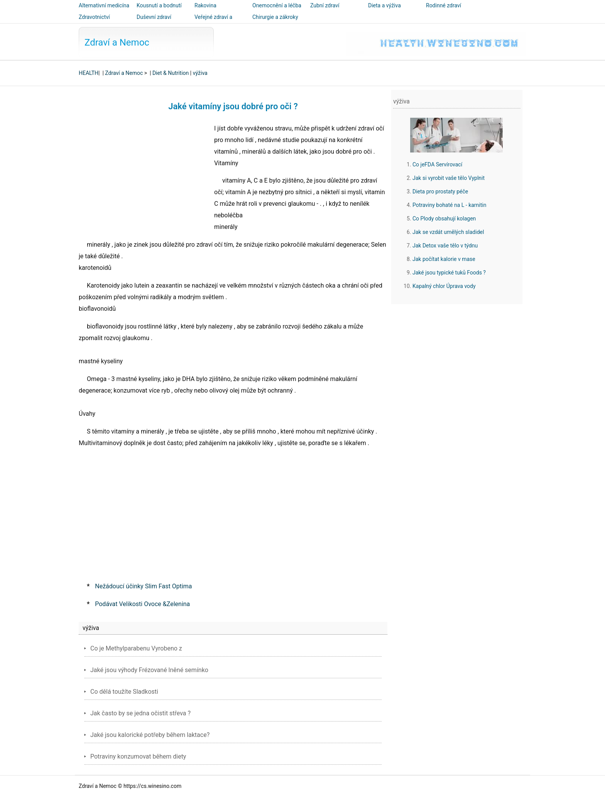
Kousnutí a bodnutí (159, 5)
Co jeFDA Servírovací (437, 164)
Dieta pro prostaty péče (440, 191)
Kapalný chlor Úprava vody (444, 286)
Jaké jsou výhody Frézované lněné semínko (149, 670)
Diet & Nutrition (170, 73)
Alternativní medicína (104, 5)
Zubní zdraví (324, 5)
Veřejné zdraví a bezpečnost (213, 22)
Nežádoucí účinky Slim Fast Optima (143, 586)
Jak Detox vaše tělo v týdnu (445, 245)
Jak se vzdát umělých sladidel (448, 232)
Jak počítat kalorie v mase (443, 259)
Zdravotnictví (94, 17)
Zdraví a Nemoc (116, 42)
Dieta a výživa (384, 5)
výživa (200, 73)
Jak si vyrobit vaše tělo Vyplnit (448, 178)
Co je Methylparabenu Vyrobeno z (136, 648)
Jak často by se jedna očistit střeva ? (140, 713)
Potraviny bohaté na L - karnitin (449, 205)
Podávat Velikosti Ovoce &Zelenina (142, 604)
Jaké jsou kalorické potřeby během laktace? (150, 734)
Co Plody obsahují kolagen (444, 218)
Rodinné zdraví (443, 5)
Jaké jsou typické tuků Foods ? (449, 272)
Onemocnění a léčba (276, 5)
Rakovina (205, 5)
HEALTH (88, 73)
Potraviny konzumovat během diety (138, 756)
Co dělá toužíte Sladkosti (124, 691)
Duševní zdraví (154, 17)
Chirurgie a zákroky (275, 17)
